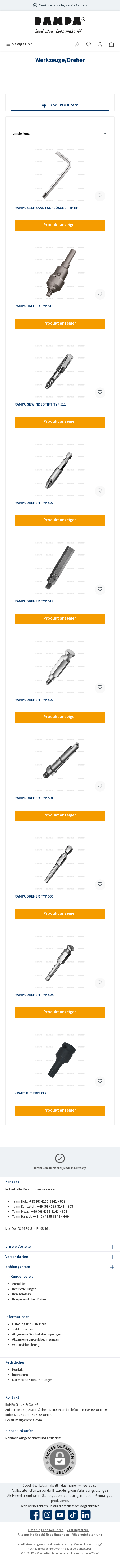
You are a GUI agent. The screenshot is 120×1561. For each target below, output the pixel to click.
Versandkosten (83, 1544)
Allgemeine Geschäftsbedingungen (36, 1334)
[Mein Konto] (100, 44)
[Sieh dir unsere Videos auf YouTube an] (60, 1515)
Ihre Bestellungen (24, 1289)
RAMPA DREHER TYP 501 (34, 798)
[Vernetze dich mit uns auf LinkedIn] (86, 1515)
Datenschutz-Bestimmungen (32, 1379)
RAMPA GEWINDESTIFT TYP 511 (40, 404)
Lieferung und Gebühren (29, 1324)
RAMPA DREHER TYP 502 (34, 699)
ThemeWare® (91, 1553)
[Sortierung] (60, 133)
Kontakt (18, 1369)
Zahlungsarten (22, 1329)
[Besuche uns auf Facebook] (35, 1515)
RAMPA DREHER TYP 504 (34, 995)
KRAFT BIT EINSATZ (31, 1093)
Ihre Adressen (21, 1294)
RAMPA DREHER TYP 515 (34, 306)
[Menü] (19, 44)
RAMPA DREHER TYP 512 (34, 601)
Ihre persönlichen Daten (29, 1299)
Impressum (20, 1374)
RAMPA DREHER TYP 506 (34, 896)
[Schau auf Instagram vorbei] (47, 1515)
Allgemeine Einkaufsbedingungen (35, 1339)
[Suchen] (77, 44)
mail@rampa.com (28, 1420)
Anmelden (19, 1283)
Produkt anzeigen (60, 224)
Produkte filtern (60, 105)
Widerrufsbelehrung (26, 1344)
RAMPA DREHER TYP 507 (34, 503)
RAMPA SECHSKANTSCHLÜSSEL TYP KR (46, 207)
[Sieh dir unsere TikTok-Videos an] (73, 1515)
